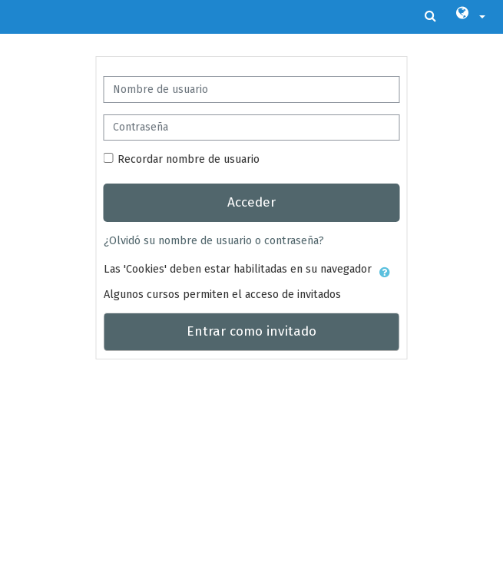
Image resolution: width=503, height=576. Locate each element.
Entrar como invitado (251, 331)
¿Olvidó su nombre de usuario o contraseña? (214, 240)
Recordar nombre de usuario (188, 159)
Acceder (251, 202)
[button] (469, 17)
